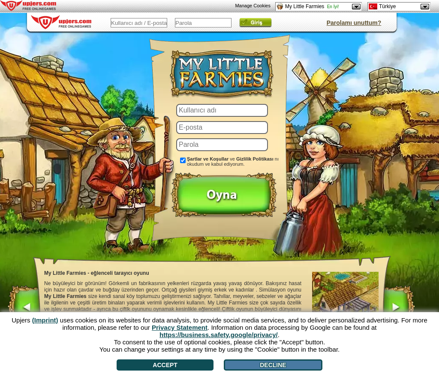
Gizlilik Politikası (255, 158)
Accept (165, 365)
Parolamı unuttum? (354, 22)
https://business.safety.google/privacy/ (218, 334)
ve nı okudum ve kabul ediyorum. (233, 161)
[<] (24, 308)
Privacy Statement (179, 327)
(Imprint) (45, 320)
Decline (273, 365)
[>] (398, 308)
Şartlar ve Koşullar (208, 158)
